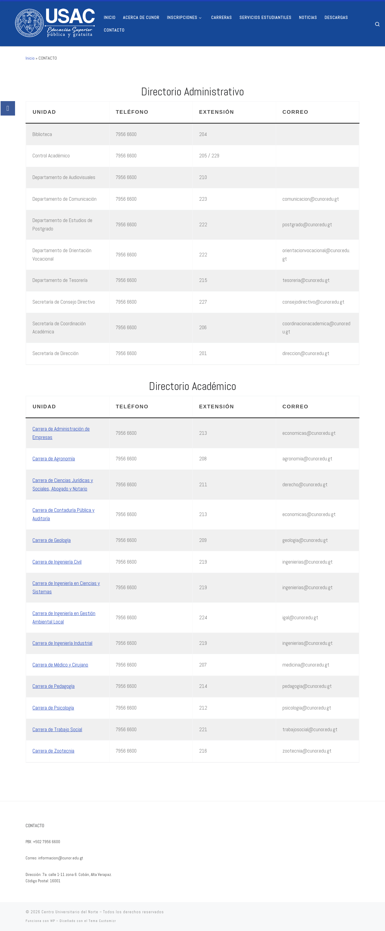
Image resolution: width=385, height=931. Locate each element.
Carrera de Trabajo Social (57, 729)
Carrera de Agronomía (53, 458)
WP (52, 921)
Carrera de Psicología (53, 707)
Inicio (30, 58)
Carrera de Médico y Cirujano (60, 664)
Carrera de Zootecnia (53, 750)
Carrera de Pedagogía (53, 686)
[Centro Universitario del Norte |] (50, 23)
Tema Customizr (102, 921)
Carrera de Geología (51, 540)
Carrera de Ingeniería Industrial (62, 643)
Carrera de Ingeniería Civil (57, 561)
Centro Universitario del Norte (70, 911)
